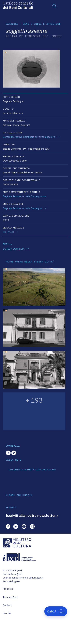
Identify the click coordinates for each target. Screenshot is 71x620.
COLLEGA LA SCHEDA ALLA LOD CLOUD (32, 469)
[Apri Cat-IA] (55, 611)
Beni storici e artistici (41, 23)
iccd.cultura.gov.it (13, 570)
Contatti (7, 605)
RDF (5, 244)
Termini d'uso (10, 597)
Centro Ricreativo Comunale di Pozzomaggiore (29, 136)
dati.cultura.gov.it (12, 574)
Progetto (8, 588)
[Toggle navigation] (54, 5)
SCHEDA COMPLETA (13, 248)
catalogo (12, 23)
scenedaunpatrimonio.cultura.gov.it (23, 577)
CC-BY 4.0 (8, 232)
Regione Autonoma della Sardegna (22, 196)
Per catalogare (11, 581)
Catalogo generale (18, 5)
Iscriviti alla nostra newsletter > (32, 515)
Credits (7, 613)
